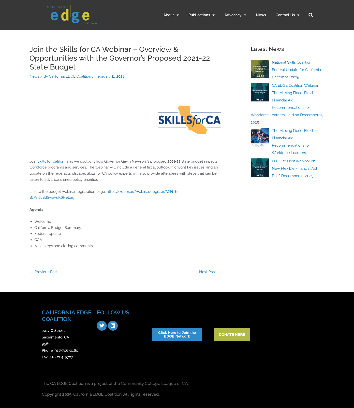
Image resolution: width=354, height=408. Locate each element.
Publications (202, 15)
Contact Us (287, 15)
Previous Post (44, 272)
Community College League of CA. (155, 383)
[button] (310, 15)
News (261, 15)
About (171, 15)
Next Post (210, 272)
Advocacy (235, 15)
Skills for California (52, 161)
